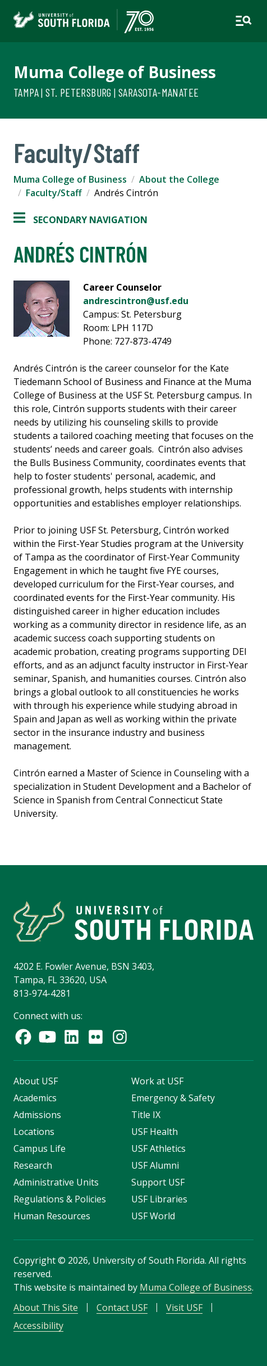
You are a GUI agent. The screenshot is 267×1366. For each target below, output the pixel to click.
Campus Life (39, 1148)
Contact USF (122, 1307)
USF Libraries (159, 1199)
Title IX (145, 1115)
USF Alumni (155, 1165)
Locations (33, 1131)
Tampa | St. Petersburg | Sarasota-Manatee (106, 92)
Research (32, 1165)
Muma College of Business (114, 72)
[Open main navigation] (243, 21)
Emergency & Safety (173, 1098)
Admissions (37, 1115)
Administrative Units (56, 1182)
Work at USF (157, 1081)
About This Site (45, 1307)
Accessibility (38, 1325)
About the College (179, 179)
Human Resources (51, 1216)
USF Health (154, 1131)
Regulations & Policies (59, 1199)
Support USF (158, 1182)
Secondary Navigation (80, 220)
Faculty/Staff (54, 193)
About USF (35, 1081)
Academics (35, 1098)
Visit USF (184, 1307)
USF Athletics (158, 1148)
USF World (153, 1216)
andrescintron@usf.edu (135, 301)
